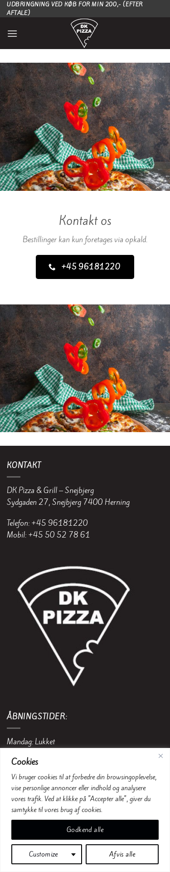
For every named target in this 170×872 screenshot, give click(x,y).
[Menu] (12, 33)
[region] (85, 810)
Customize (43, 854)
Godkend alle (85, 829)
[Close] (160, 755)
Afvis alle (122, 854)
